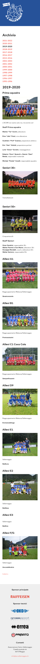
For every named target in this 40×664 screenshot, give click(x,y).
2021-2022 (7, 40)
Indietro (5, 574)
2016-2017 (7, 55)
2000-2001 (7, 67)
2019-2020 (7, 46)
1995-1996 (7, 81)
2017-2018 (7, 52)
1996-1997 (7, 78)
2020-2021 (7, 43)
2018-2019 (7, 49)
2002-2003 (7, 61)
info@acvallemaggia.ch (20, 656)
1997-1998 (7, 75)
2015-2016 (7, 58)
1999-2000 (7, 70)
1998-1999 (7, 72)
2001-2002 (7, 64)
